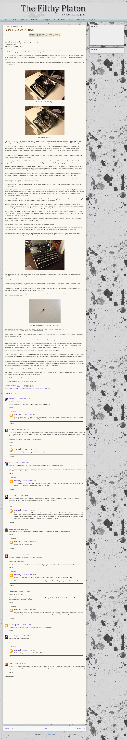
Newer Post (9, 728)
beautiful (15, 388)
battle (10, 388)
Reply (11, 407)
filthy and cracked (16, 361)
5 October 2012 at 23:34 (21, 496)
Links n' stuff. (23, 20)
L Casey (11, 429)
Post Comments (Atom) (48, 734)
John (11, 663)
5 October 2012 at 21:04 (23, 398)
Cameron (12, 555)
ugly (46, 388)
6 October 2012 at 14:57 (29, 609)
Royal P (41, 388)
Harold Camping (40, 57)
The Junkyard (46, 20)
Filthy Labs (92, 20)
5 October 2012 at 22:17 (23, 463)
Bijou (20, 388)
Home (6, 20)
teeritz (11, 496)
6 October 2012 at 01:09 (22, 529)
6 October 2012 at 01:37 (29, 510)
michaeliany (13, 636)
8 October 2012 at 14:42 (29, 650)
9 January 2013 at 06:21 (20, 663)
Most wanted (34, 20)
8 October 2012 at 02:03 (24, 636)
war (49, 388)
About (14, 20)
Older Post (81, 728)
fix (28, 388)
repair (37, 388)
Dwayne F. (12, 463)
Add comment (9, 676)
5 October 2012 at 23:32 (29, 449)
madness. (32, 388)
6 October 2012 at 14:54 (29, 574)
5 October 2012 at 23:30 (29, 480)
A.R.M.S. (12, 529)
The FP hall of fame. (59, 20)
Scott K (16, 414)
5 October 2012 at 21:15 (22, 429)
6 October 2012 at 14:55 (24, 625)
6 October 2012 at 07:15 (22, 555)
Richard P (12, 398)
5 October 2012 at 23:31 (29, 414)
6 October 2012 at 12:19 (24, 591)
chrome (24, 388)
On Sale (71, 20)
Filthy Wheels (81, 20)
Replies (13, 411)
